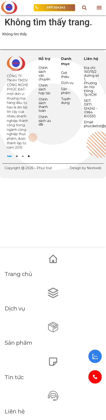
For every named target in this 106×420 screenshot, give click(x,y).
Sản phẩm (18, 342)
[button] (99, 7)
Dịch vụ (15, 308)
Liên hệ (15, 411)
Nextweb (94, 168)
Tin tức (14, 377)
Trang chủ (18, 274)
